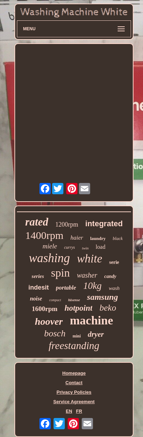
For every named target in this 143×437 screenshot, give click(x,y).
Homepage (74, 373)
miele (50, 246)
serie (114, 262)
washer (87, 275)
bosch (55, 333)
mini (77, 336)
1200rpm (66, 224)
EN (69, 411)
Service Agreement (73, 401)
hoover (49, 321)
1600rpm (44, 308)
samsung (102, 297)
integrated (104, 223)
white (89, 258)
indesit (39, 287)
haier (76, 237)
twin (85, 248)
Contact (74, 382)
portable (66, 287)
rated (36, 222)
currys (69, 247)
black (118, 238)
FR (79, 411)
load (101, 247)
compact (55, 300)
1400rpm (44, 235)
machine (91, 320)
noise (36, 299)
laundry (98, 238)
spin (60, 272)
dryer (96, 334)
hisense (74, 300)
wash (114, 288)
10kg (92, 285)
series (38, 276)
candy (110, 276)
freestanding (74, 345)
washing (49, 258)
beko (107, 307)
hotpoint (78, 308)
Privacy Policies (73, 392)
